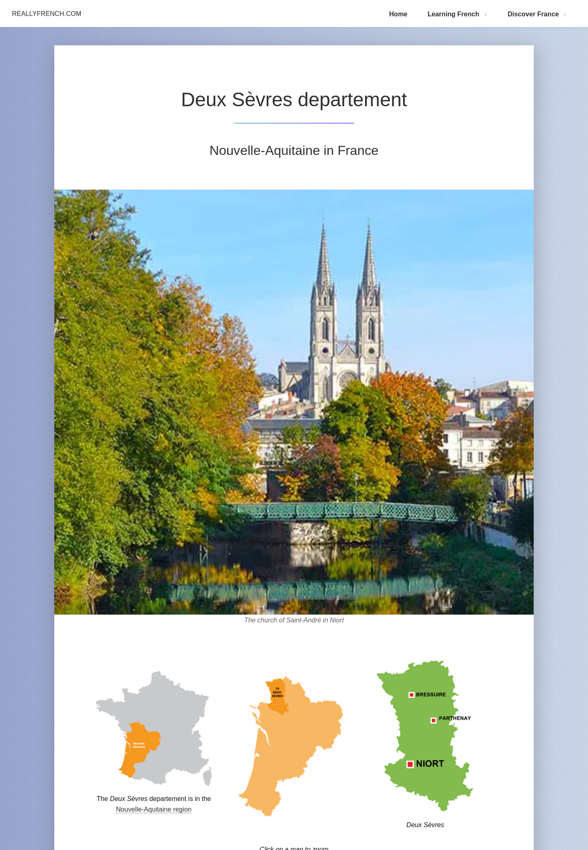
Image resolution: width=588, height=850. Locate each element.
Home (398, 14)
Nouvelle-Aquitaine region (154, 809)
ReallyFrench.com (46, 13)
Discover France (533, 14)
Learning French (453, 14)
